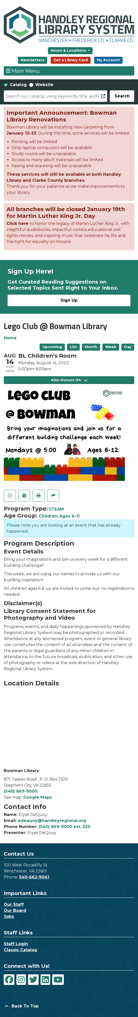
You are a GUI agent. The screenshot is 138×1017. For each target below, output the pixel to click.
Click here (18, 223)
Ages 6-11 (69, 516)
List (73, 347)
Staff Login (16, 943)
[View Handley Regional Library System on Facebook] (9, 979)
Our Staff (14, 904)
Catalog (18, 84)
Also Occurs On (69, 380)
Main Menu (23, 71)
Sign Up (69, 300)
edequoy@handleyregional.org (52, 820)
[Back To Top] (69, 1006)
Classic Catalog (20, 949)
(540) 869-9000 (20, 791)
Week (110, 347)
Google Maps (37, 797)
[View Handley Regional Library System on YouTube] (58, 979)
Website (44, 84)
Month (91, 347)
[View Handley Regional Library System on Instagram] (21, 979)
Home (10, 338)
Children (48, 516)
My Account (108, 60)
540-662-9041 (34, 877)
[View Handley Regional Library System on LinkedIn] (45, 979)
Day (127, 347)
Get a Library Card (70, 60)
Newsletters (32, 60)
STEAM (56, 509)
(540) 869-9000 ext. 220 (64, 826)
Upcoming (52, 347)
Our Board (15, 910)
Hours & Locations (69, 50)
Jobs (9, 916)
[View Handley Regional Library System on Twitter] (33, 979)
